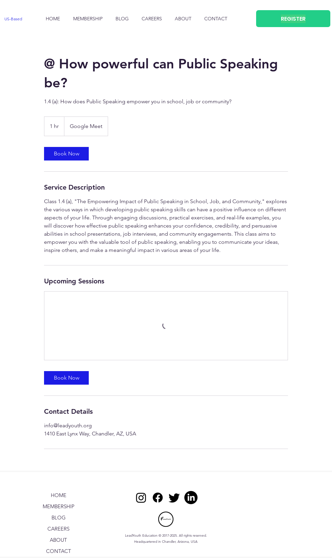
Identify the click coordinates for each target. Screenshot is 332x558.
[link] (66, 153)
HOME (58, 495)
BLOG (58, 517)
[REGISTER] (293, 18)
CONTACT (58, 551)
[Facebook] (157, 497)
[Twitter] (174, 497)
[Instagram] (141, 497)
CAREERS (58, 528)
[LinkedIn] (191, 497)
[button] (183, 19)
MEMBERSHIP (59, 506)
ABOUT (58, 540)
